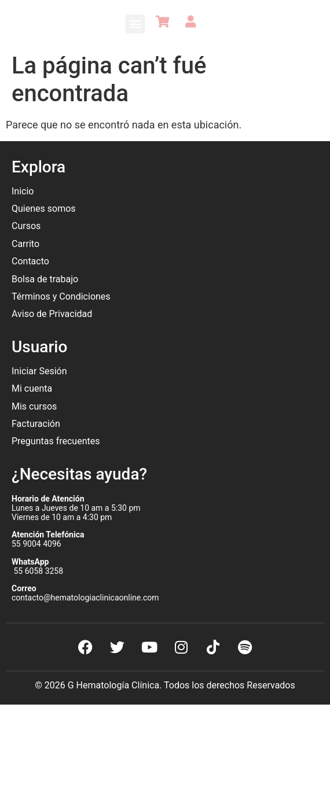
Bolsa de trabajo (45, 279)
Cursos (26, 225)
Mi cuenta (32, 388)
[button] (135, 24)
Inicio (23, 191)
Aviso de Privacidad (52, 313)
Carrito (25, 243)
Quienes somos (45, 208)
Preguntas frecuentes (57, 441)
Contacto (30, 261)
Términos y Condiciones (61, 296)
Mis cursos (34, 406)
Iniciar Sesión (39, 371)
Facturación (36, 423)
